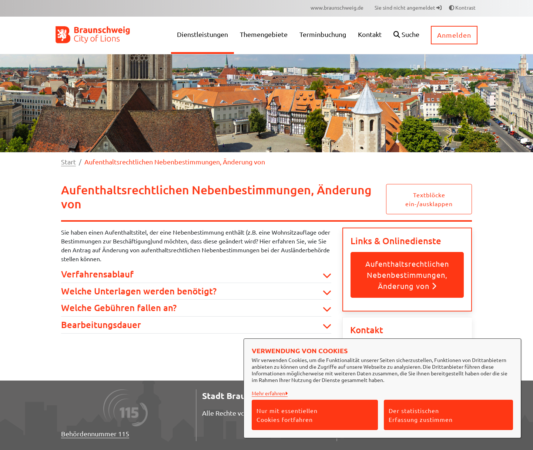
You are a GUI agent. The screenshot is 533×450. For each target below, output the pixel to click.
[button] (406, 35)
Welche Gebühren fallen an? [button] (196, 308)
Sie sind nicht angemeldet (408, 7)
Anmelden (454, 35)
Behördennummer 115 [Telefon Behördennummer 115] (95, 433)
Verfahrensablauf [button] (196, 274)
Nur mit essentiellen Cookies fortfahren (287, 415)
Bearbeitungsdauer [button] (196, 325)
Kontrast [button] (462, 7)
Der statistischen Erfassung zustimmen (421, 415)
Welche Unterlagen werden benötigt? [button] (196, 291)
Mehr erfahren (268, 393)
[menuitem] (337, 7)
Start (68, 162)
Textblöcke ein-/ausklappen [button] (429, 199)
